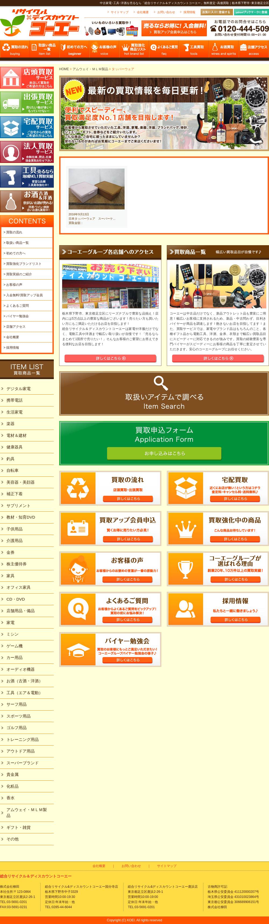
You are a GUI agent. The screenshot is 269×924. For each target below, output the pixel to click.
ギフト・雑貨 (18, 827)
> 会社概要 (11, 337)
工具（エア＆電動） (24, 692)
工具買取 (194, 50)
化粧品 (12, 786)
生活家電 (14, 412)
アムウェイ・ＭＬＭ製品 (90, 69)
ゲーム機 (14, 646)
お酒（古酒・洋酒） (24, 681)
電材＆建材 (16, 435)
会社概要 (143, 12)
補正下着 (14, 493)
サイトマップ (120, 12)
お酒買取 (224, 50)
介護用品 (14, 540)
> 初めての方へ (14, 253)
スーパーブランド (22, 763)
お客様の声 (104, 50)
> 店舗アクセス (14, 327)
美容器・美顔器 (20, 482)
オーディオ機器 (20, 669)
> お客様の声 (12, 285)
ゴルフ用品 (16, 727)
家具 (10, 575)
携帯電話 (14, 400)
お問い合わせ (166, 12)
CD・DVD (15, 599)
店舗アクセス (254, 50)
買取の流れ (15, 50)
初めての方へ (75, 50)
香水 (10, 797)
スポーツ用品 (18, 716)
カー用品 (14, 657)
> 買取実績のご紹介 (17, 274)
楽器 (10, 423)
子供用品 (14, 529)
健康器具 (14, 447)
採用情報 (189, 12)
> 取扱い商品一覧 (16, 243)
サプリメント (18, 505)
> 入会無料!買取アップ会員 (23, 295)
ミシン (12, 634)
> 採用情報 (11, 347)
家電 (10, 622)
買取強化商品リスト (134, 50)
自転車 (12, 470)
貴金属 (12, 774)
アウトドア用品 (20, 751)
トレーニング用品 (22, 739)
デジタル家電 (18, 388)
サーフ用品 (16, 704)
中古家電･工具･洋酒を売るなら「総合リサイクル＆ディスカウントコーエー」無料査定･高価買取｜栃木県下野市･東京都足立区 (184, 3)
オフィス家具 (18, 587)
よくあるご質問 (164, 50)
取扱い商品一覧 (45, 50)
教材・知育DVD (20, 517)
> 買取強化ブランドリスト (22, 264)
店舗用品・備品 (20, 610)
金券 (10, 552)
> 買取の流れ (12, 232)
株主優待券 (16, 564)
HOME (64, 69)
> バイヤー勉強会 (16, 316)
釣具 (10, 458)
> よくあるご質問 (16, 306)
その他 (12, 839)
